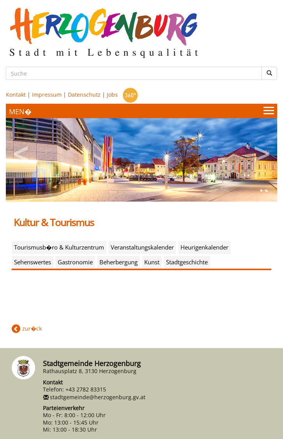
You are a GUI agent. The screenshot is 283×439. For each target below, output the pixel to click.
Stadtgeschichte (187, 262)
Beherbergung (118, 262)
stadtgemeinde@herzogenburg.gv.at (97, 397)
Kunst (151, 262)
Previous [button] (21, 151)
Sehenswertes (32, 262)
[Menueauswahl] (141, 111)
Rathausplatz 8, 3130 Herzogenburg (89, 371)
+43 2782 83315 (85, 389)
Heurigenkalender (204, 247)
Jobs (112, 94)
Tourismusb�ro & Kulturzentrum (59, 247)
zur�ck (32, 328)
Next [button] (261, 151)
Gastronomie (75, 262)
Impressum (47, 94)
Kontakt (16, 94)
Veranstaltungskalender (142, 247)
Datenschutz (84, 94)
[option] (141, 160)
